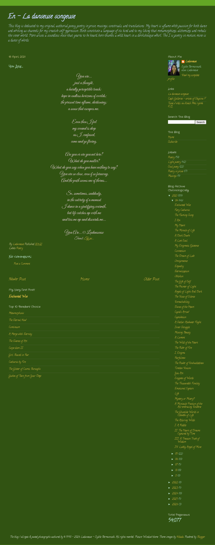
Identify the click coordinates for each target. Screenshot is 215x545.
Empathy (179, 266)
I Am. (178, 221)
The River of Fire (183, 348)
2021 (175, 196)
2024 (175, 494)
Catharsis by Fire (17, 362)
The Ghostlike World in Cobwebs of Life (187, 414)
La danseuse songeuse (178, 94)
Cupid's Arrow (182, 312)
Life (177, 394)
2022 (175, 483)
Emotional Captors (184, 389)
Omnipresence (181, 261)
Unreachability (182, 302)
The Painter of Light (185, 287)
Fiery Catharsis (182, 210)
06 (177, 459)
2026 (175, 505)
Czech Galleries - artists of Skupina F (187, 99)
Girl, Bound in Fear (19, 355)
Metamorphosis (16, 313)
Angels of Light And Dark (188, 292)
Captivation (180, 317)
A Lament (180, 338)
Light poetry (174, 162)
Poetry (19, 248)
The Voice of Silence (185, 297)
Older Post (151, 279)
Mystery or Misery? (184, 399)
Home (84, 279)
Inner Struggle (182, 327)
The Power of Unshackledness (189, 363)
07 (176, 465)
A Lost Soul (181, 241)
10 (176, 470)
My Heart (180, 226)
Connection (180, 251)
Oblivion (179, 277)
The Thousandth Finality (187, 384)
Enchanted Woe (18, 296)
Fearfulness (180, 358)
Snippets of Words (184, 378)
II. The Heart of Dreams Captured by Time (187, 432)
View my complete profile (183, 77)
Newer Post (17, 279)
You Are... (179, 373)
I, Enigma (180, 353)
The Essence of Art (18, 341)
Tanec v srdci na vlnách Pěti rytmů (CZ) (185, 105)
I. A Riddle (180, 426)
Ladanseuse (190, 62)
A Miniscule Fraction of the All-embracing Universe (188, 405)
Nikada (180, 537)
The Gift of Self (183, 282)
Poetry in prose (175, 172)
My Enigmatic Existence (187, 246)
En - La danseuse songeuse (41, 17)
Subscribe (172, 142)
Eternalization (182, 271)
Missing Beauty (182, 333)
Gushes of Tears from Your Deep (25, 376)
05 (176, 454)
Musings (172, 176)
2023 (175, 488)
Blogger (201, 537)
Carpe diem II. (16, 348)
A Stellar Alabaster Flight (188, 322)
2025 (175, 499)
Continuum (14, 327)
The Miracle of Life (184, 231)
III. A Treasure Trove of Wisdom (187, 440)
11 (176, 476)
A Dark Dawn (182, 236)
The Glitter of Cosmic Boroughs (24, 369)
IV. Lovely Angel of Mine (188, 447)
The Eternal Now (17, 320)
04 (177, 201)
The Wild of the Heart (186, 343)
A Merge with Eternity (20, 334)
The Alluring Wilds (185, 420)
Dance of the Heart (184, 307)
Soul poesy (173, 167)
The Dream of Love (184, 256)
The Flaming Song (184, 215)
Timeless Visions (183, 368)
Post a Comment (22, 264)
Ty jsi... (89, 238)
